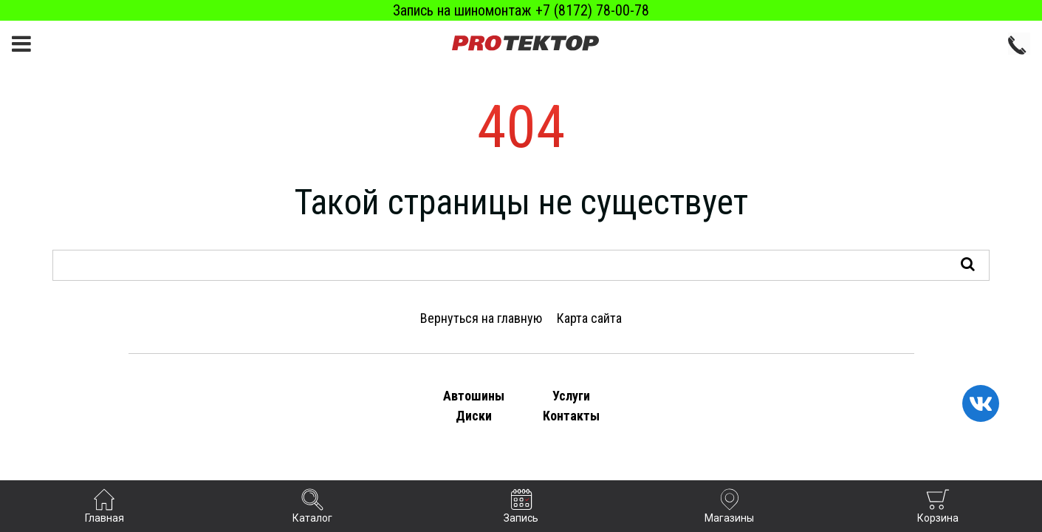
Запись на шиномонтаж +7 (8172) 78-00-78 (521, 10)
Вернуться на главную (481, 318)
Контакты (571, 415)
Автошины (473, 395)
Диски (474, 415)
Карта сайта (589, 318)
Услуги (571, 395)
